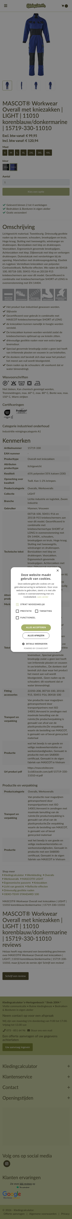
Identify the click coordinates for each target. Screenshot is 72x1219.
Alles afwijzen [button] (36, 635)
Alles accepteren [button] (36, 627)
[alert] (36, 609)
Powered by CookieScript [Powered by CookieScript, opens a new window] (36, 648)
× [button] (57, 570)
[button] (35, 643)
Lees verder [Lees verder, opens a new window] (42, 597)
